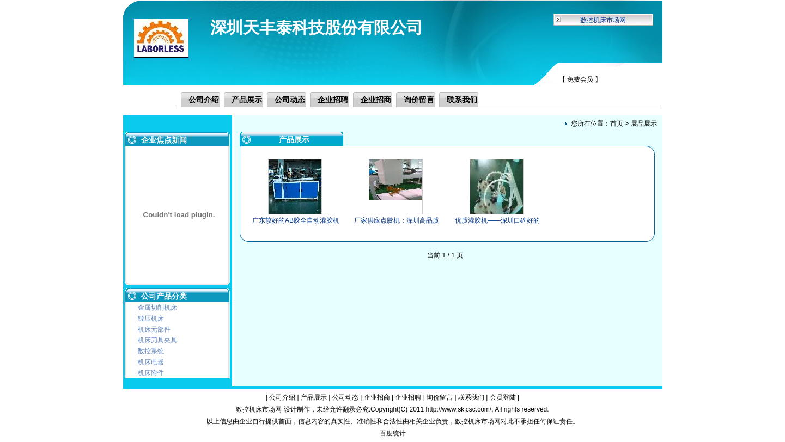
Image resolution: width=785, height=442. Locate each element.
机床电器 (151, 362)
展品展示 (644, 123)
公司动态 (290, 99)
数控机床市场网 (603, 20)
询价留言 (419, 99)
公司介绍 (203, 99)
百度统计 (393, 433)
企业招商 (376, 99)
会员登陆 (503, 397)
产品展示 (247, 99)
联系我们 (462, 99)
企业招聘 (333, 99)
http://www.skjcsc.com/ (458, 409)
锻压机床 (151, 318)
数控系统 (151, 351)
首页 (616, 123)
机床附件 (151, 373)
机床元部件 (154, 329)
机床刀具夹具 (157, 340)
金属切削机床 (157, 307)
